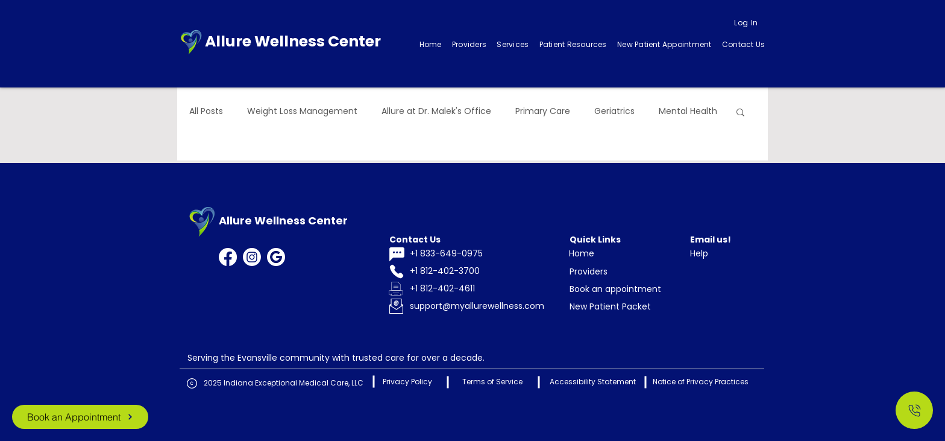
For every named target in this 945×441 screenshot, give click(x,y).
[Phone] (397, 272)
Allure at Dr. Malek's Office (436, 111)
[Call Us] (914, 410)
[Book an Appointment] (80, 417)
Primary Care (542, 111)
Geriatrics (614, 111)
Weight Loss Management (302, 111)
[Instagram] (252, 257)
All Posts (206, 111)
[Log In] (746, 23)
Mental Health (688, 111)
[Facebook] (228, 257)
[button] (513, 44)
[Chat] (397, 254)
